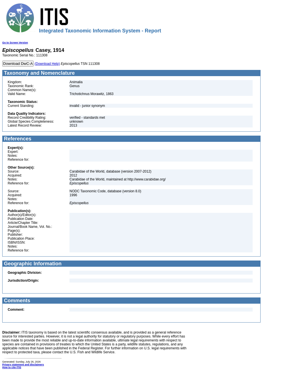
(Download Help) (47, 64)
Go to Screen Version (15, 42)
